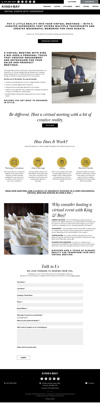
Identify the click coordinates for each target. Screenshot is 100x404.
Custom (55, 6)
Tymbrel (61, 397)
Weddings (45, 6)
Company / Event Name (24, 296)
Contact (93, 6)
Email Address (22, 309)
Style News (65, 6)
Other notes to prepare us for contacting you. (32, 328)
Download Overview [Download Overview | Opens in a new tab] (50, 42)
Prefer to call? (75, 277)
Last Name (21, 290)
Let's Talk (50, 126)
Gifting (84, 6)
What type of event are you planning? (30, 316)
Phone (19, 303)
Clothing (72, 2)
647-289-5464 (10, 2)
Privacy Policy (50, 400)
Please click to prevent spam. (27, 348)
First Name (21, 283)
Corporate (89, 2)
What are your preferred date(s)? (28, 322)
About (75, 6)
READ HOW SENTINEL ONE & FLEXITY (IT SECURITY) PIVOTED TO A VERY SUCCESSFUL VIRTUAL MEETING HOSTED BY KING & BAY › (50, 193)
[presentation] (29, 353)
